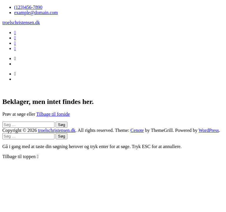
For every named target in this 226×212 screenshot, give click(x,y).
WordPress (209, 130)
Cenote (137, 130)
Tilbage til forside (53, 114)
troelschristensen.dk (21, 22)
